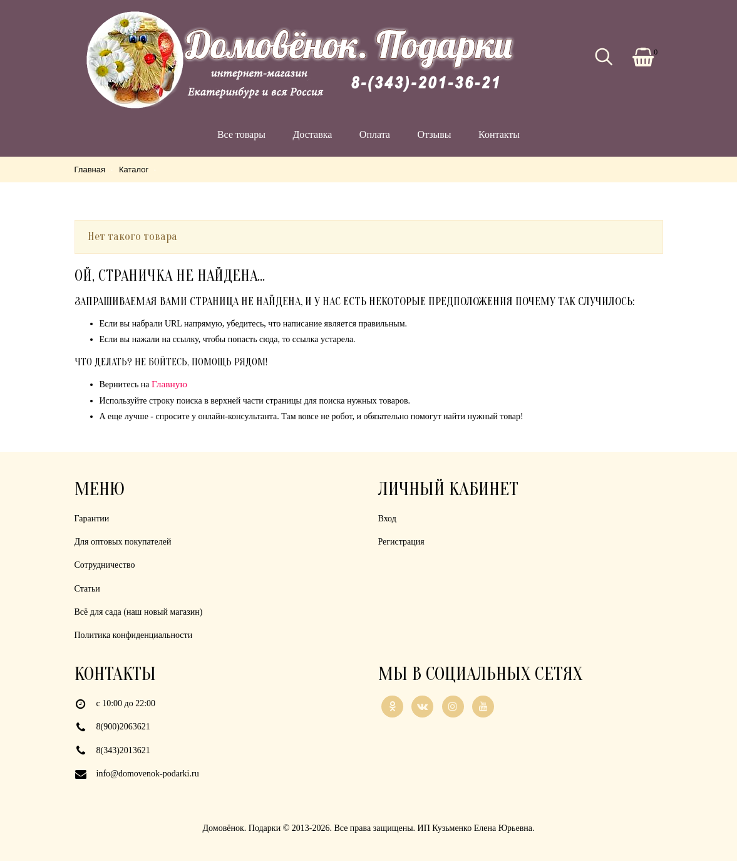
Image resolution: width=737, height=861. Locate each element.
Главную (169, 383)
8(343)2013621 (123, 750)
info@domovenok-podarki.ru (147, 773)
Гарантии (92, 518)
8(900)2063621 (123, 726)
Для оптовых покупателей (123, 541)
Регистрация (401, 541)
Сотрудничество (105, 565)
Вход (387, 518)
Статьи (87, 588)
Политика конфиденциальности (134, 635)
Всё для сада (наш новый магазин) (139, 612)
